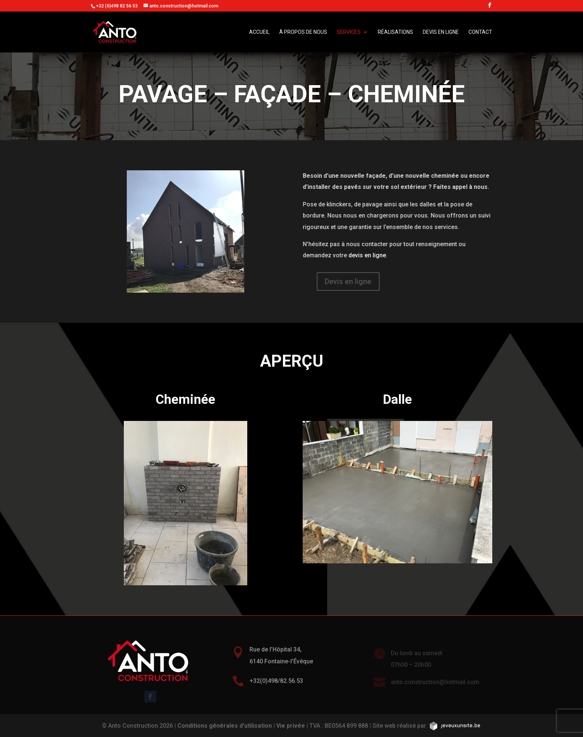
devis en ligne (371, 255)
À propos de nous (303, 32)
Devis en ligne (441, 32)
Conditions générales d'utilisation (224, 725)
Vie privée (290, 725)
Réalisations (395, 32)
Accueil (259, 32)
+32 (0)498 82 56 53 (117, 6)
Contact (480, 32)
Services (349, 32)
